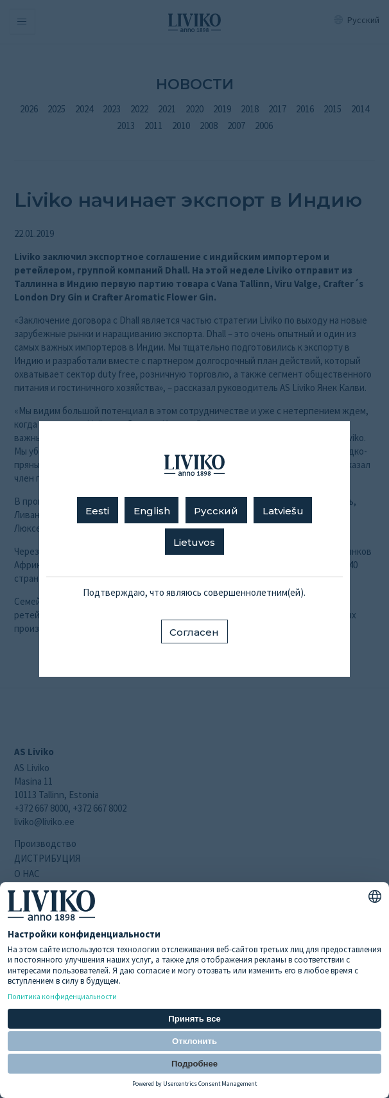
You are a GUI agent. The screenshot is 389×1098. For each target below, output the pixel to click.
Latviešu (283, 511)
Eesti (97, 511)
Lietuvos (194, 542)
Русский (216, 511)
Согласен (194, 632)
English (152, 511)
